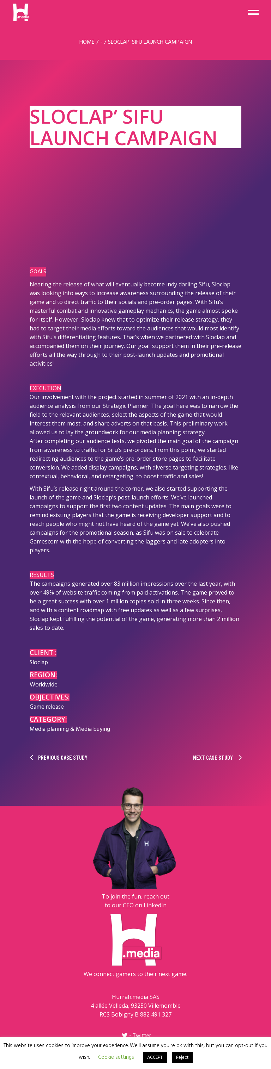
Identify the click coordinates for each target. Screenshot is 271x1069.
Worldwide (44, 684)
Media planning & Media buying (70, 729)
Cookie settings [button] (116, 1057)
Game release (47, 707)
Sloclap (39, 662)
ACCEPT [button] (155, 1057)
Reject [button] (182, 1057)
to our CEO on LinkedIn (136, 905)
